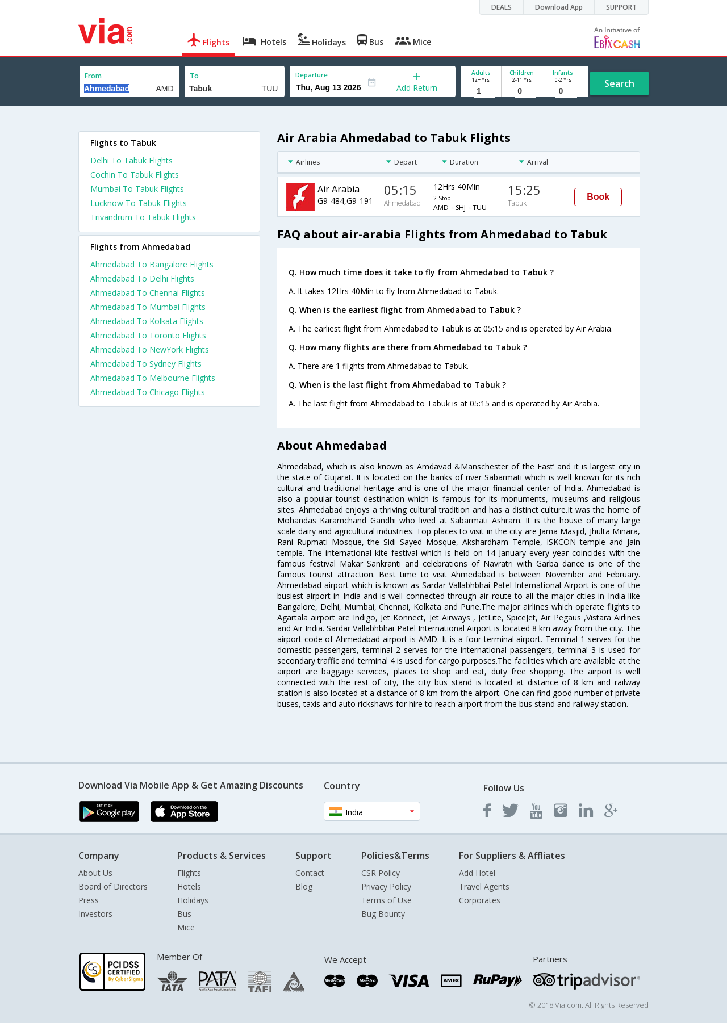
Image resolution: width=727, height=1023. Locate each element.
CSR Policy (380, 872)
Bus (184, 913)
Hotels (189, 886)
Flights (189, 872)
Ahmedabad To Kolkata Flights (146, 321)
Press (88, 900)
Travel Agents (484, 886)
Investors (95, 913)
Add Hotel (477, 872)
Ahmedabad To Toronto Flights (148, 335)
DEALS (501, 7)
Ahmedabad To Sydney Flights (146, 363)
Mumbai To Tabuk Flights (137, 188)
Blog (303, 886)
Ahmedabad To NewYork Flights (149, 349)
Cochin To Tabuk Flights (134, 174)
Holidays (192, 900)
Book (598, 197)
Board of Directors (113, 886)
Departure (311, 74)
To (194, 76)
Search (619, 83)
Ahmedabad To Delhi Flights (142, 278)
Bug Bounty (383, 913)
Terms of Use (386, 900)
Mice (186, 927)
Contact (309, 872)
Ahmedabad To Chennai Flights (147, 292)
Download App (559, 7)
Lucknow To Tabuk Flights (138, 203)
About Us (95, 872)
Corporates (479, 900)
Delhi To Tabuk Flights (131, 160)
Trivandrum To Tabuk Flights (143, 217)
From (93, 76)
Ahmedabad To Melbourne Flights (152, 377)
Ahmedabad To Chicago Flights (147, 392)
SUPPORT (621, 7)
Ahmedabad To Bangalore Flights (152, 264)
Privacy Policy (386, 886)
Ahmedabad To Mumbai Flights (148, 306)
